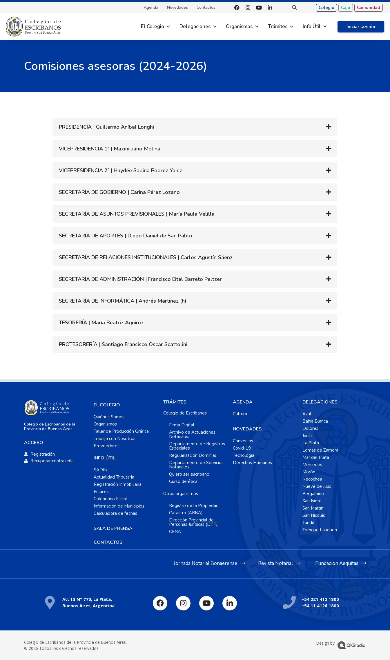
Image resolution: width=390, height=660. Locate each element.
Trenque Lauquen (319, 530)
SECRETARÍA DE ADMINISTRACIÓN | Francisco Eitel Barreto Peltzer (140, 279)
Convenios (243, 441)
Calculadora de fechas (115, 513)
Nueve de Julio (316, 486)
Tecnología (243, 455)
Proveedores (106, 446)
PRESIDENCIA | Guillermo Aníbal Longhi (106, 126)
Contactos (206, 8)
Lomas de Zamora (320, 450)
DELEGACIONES (319, 402)
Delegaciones (195, 26)
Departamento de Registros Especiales (197, 446)
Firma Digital (181, 425)
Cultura (240, 414)
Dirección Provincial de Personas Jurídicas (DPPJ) (194, 522)
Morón (308, 472)
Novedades (177, 8)
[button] (294, 7)
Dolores (310, 428)
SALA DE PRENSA (113, 528)
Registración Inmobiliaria (118, 484)
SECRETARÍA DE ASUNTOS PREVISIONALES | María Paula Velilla (137, 213)
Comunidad (368, 7)
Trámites (277, 26)
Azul (306, 414)
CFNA (175, 531)
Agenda (151, 8)
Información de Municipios (119, 506)
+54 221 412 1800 (320, 599)
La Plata (310, 443)
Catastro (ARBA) (186, 513)
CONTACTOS (108, 542)
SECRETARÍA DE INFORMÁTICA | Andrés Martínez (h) (122, 300)
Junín (307, 436)
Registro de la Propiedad (194, 505)
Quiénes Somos (109, 417)
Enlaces (101, 491)
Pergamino (313, 494)
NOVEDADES (247, 429)
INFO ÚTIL (104, 458)
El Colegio (152, 26)
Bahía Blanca (315, 421)
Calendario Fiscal (110, 499)
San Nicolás (313, 515)
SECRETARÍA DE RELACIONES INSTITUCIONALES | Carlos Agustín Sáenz (146, 257)
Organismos (239, 26)
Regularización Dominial (192, 455)
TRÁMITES (174, 402)
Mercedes (312, 465)
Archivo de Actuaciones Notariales (192, 434)
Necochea (312, 479)
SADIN (100, 470)
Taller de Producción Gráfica (121, 431)
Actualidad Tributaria (114, 477)
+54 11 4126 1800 (320, 605)
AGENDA (243, 402)
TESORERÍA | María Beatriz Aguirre (101, 322)
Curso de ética (183, 481)
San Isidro (312, 501)
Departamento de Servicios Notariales (196, 465)
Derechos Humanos (252, 463)
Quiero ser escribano (189, 474)
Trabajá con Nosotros (114, 438)
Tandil (308, 523)
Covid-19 (242, 448)
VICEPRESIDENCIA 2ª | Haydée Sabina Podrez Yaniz (120, 170)
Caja (345, 7)
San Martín (312, 508)
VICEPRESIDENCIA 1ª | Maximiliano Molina (109, 148)
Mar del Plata (315, 457)
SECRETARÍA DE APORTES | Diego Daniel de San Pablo (125, 235)
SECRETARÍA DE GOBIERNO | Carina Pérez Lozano (119, 192)
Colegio (326, 7)
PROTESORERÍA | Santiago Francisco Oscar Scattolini (123, 344)
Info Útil (312, 26)
